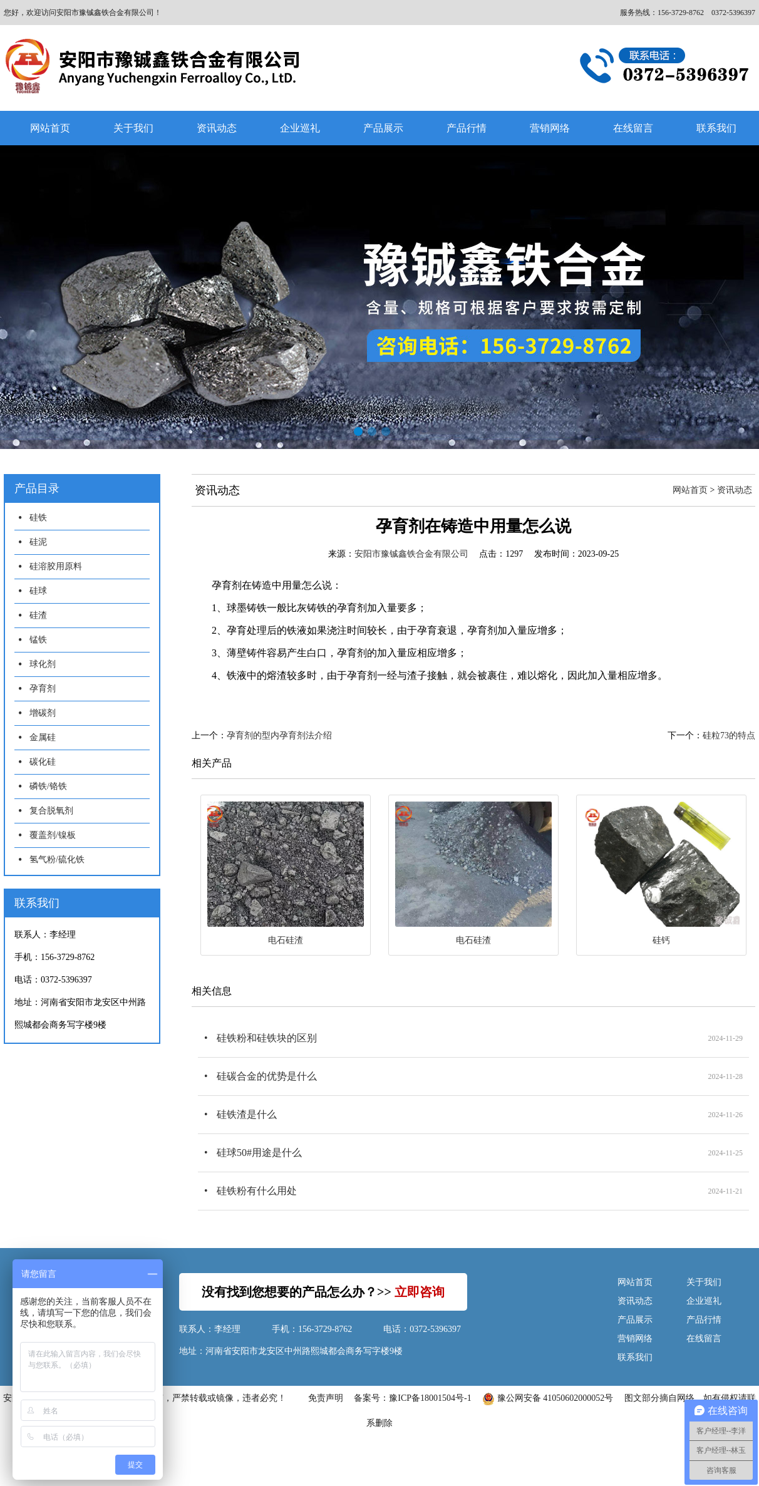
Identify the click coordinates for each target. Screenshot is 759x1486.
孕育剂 (42, 688)
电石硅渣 (285, 940)
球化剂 (42, 664)
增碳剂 (42, 713)
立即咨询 (420, 1292)
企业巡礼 (300, 128)
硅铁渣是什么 (247, 1114)
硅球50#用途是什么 (259, 1152)
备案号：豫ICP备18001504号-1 (412, 1398)
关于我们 (133, 128)
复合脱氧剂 (51, 810)
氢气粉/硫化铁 (57, 859)
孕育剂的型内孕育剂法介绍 (279, 735)
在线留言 (633, 128)
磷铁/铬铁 (48, 786)
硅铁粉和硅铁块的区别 (267, 1038)
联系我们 (635, 1357)
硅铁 (38, 517)
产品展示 (383, 128)
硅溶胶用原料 (55, 566)
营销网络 (550, 128)
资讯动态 (217, 128)
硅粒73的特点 (729, 735)
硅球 (38, 591)
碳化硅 (42, 761)
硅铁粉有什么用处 (257, 1190)
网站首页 (50, 128)
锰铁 (38, 639)
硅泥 (38, 542)
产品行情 (467, 128)
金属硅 (42, 737)
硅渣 (38, 615)
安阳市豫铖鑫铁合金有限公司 (411, 554)
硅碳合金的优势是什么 (267, 1076)
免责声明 (325, 1398)
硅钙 (661, 940)
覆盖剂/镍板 (52, 835)
